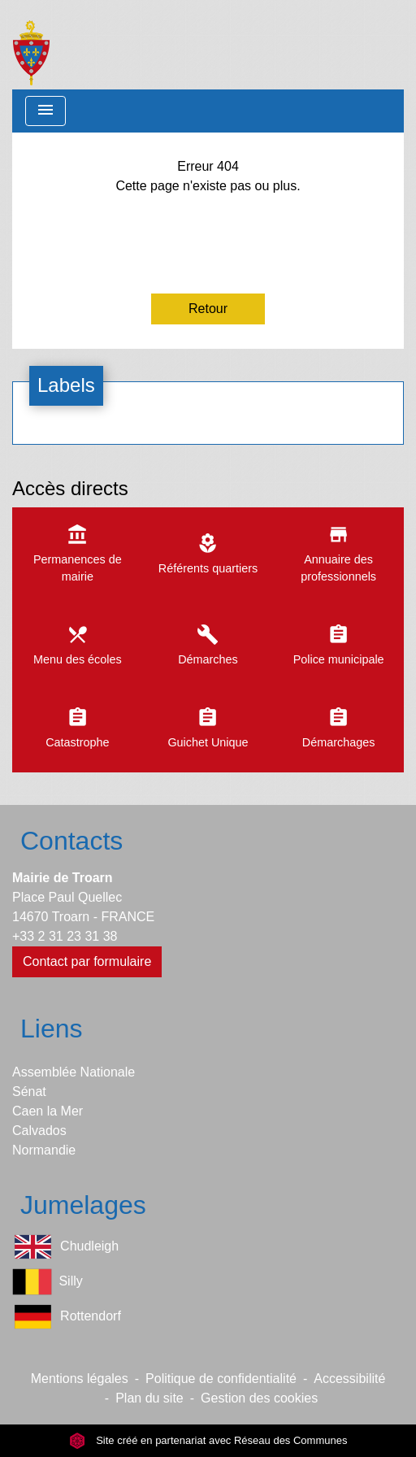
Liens (51, 1028)
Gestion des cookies (259, 1398)
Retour (208, 308)
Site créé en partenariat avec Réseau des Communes (208, 1440)
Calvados (39, 1130)
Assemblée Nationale (73, 1072)
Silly (47, 1282)
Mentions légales (79, 1378)
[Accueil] (31, 44)
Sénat (29, 1091)
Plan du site (149, 1398)
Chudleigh (65, 1247)
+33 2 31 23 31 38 (64, 936)
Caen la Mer (47, 1111)
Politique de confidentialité (221, 1378)
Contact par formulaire (87, 961)
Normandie (44, 1150)
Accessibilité (349, 1378)
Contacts (71, 840)
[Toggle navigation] (45, 111)
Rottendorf (66, 1317)
